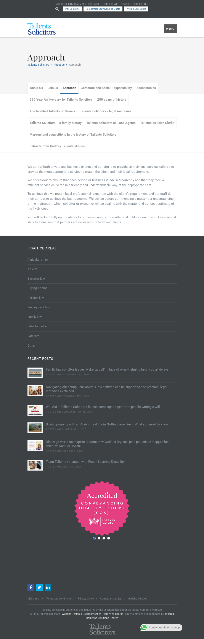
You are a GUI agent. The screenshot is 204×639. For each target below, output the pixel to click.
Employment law (38, 307)
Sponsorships (146, 88)
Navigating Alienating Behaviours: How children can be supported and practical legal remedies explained (106, 389)
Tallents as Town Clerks (157, 123)
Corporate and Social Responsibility (106, 88)
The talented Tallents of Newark (52, 111)
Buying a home (37, 288)
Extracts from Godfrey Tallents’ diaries (57, 146)
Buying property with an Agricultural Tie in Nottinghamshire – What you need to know (107, 424)
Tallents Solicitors (38, 64)
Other (31, 345)
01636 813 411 (110, 4)
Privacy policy (86, 598)
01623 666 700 (77, 4)
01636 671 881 (140, 4)
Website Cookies (137, 598)
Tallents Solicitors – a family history (56, 123)
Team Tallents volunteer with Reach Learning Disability (85, 462)
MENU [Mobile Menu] (170, 28)
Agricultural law (37, 259)
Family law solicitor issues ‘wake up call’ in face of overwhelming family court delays (107, 369)
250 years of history (111, 99)
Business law (36, 278)
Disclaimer (33, 598)
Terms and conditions (58, 598)
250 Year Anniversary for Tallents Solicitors (61, 99)
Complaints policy (110, 598)
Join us (53, 88)
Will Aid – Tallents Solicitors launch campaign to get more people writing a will (103, 407)
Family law (34, 317)
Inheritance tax (37, 326)
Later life (33, 336)
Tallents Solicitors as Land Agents (111, 123)
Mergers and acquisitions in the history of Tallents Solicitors (73, 134)
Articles (32, 269)
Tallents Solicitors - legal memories (106, 111)
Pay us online (72, 9)
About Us (59, 64)
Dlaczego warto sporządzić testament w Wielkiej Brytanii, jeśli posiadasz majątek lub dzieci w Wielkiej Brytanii (107, 444)
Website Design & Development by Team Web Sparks (92, 613)
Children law (35, 298)
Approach (69, 88)
